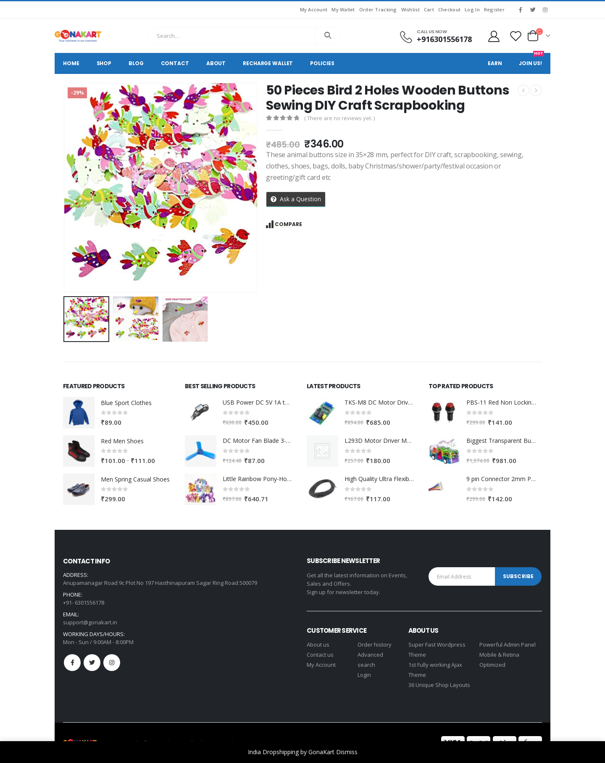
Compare (288, 224)
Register (494, 9)
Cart (429, 9)
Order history (375, 644)
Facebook (72, 662)
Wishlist (410, 9)
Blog (136, 63)
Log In (472, 9)
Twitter (92, 662)
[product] (79, 413)
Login (364, 675)
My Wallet (343, 9)
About (216, 63)
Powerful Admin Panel (507, 644)
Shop (104, 63)
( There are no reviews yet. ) (339, 118)
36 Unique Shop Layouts (439, 685)
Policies (322, 63)
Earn (495, 63)
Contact (175, 63)
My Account (314, 9)
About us (318, 644)
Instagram (111, 662)
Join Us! (531, 60)
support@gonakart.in (90, 622)
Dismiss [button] (347, 752)
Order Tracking (378, 9)
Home (71, 63)
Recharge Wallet (268, 63)
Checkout (449, 9)
